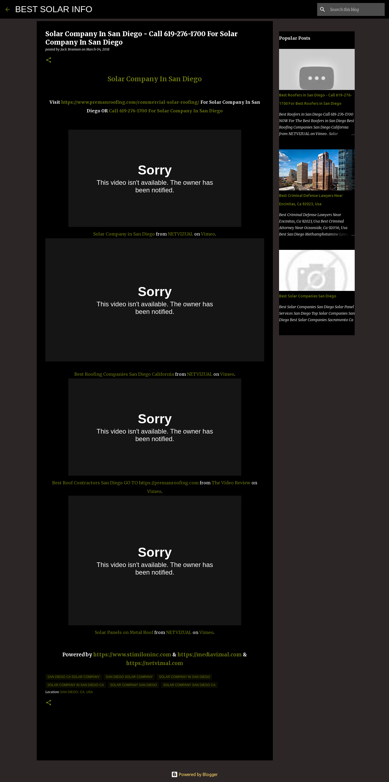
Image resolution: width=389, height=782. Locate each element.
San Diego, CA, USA (76, 692)
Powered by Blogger (194, 774)
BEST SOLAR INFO (53, 9)
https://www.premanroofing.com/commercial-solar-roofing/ (130, 102)
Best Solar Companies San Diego (307, 296)
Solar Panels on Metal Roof (124, 632)
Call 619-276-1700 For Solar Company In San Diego (166, 110)
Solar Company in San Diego (124, 234)
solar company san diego (133, 685)
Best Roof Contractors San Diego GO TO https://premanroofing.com (125, 482)
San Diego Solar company (129, 677)
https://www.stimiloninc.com (132, 655)
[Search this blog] (356, 9)
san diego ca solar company (74, 677)
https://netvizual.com (154, 663)
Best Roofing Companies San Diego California (124, 374)
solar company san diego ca (189, 685)
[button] (48, 60)
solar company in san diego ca (76, 685)
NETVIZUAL (180, 234)
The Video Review (231, 482)
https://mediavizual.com (209, 655)
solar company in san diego (184, 677)
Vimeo (208, 234)
